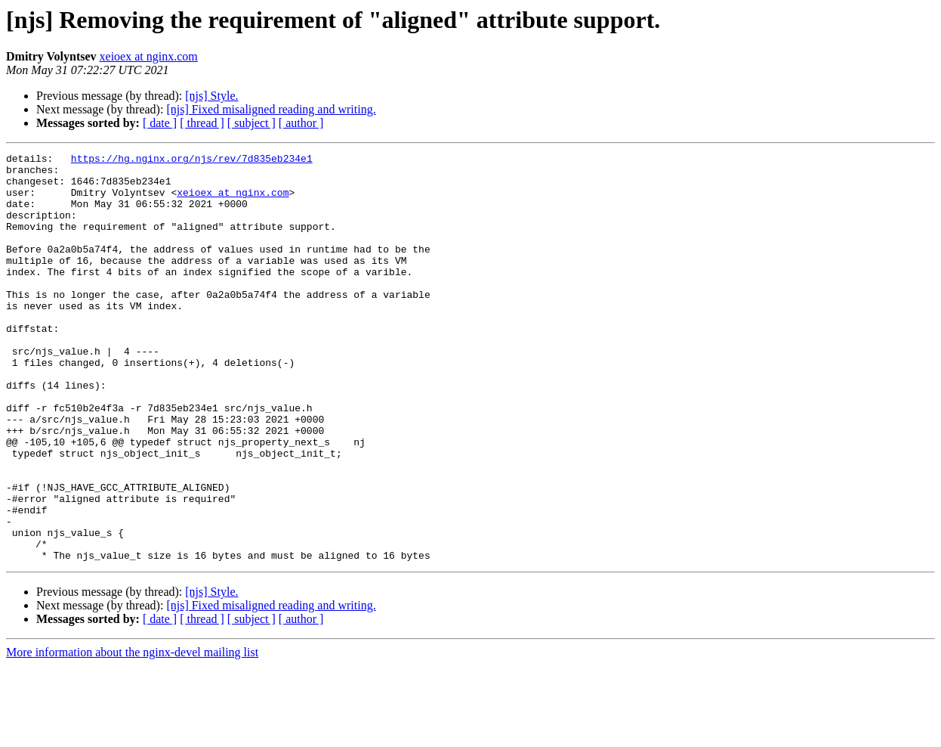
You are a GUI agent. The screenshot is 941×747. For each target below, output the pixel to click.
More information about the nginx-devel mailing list (132, 733)
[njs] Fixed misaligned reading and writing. (270, 109)
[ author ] (301, 122)
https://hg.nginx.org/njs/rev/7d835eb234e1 (192, 160)
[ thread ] (202, 122)
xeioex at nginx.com (149, 56)
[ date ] (160, 122)
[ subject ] (251, 122)
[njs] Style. (211, 95)
